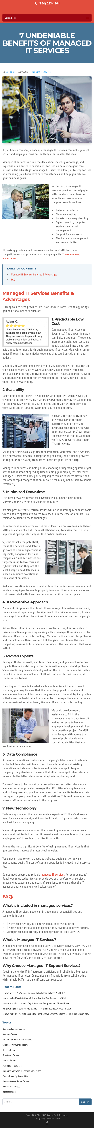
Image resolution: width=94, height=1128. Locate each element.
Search (85, 1101)
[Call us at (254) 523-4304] (47, 3)
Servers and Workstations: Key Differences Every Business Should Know (35, 1003)
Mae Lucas (10, 72)
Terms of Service (53, 1118)
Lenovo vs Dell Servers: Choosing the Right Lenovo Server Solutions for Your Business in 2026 (45, 1014)
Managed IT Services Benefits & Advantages (34, 274)
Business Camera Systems (14, 1029)
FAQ (13, 279)
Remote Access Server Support (16, 1081)
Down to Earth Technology (57, 1115)
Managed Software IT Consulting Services (21, 1071)
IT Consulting (8, 1050)
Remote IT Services (11, 1086)
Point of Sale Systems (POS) (15, 1076)
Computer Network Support (15, 1044)
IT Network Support (11, 1055)
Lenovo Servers (9, 1060)
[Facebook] (47, 1123)
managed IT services (53, 874)
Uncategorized (9, 1091)
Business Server (9, 1034)
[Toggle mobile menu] (47, 18)
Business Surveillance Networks (17, 1039)
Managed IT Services (41, 72)
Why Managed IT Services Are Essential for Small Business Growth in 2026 (36, 1008)
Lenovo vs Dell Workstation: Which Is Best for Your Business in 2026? (34, 998)
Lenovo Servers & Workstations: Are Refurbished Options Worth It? (33, 993)
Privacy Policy (39, 1118)
